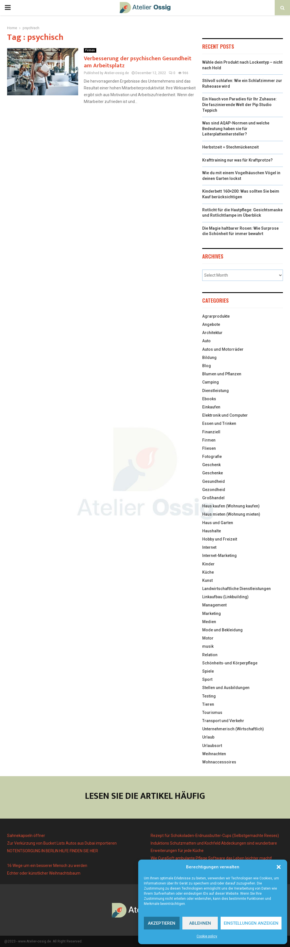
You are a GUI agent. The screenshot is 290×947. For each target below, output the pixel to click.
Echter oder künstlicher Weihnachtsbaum (43, 873)
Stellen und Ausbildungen (226, 687)
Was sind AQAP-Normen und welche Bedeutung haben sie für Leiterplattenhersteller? (235, 128)
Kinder (208, 564)
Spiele (208, 671)
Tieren (208, 704)
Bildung (209, 357)
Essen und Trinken (219, 423)
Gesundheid (213, 481)
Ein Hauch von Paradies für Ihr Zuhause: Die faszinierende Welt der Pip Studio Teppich (239, 104)
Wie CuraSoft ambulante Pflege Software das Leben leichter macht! (211, 858)
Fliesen (209, 448)
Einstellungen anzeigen (251, 923)
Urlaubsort (212, 745)
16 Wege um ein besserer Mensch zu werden (47, 865)
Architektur (212, 332)
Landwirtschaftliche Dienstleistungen (236, 588)
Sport (207, 679)
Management (214, 605)
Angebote (211, 324)
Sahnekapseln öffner (26, 835)
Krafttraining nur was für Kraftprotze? (237, 160)
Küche (208, 572)
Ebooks (209, 399)
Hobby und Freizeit (219, 539)
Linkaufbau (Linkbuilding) (225, 597)
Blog (206, 365)
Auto (206, 341)
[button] (279, 867)
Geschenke (212, 473)
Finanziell (211, 432)
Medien (209, 621)
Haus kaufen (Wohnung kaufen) (231, 506)
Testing (209, 696)
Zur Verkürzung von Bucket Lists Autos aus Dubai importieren (62, 843)
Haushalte (211, 531)
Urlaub (208, 737)
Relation (210, 655)
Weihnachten (214, 754)
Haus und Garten (217, 522)
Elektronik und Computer (225, 415)
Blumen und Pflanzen (221, 374)
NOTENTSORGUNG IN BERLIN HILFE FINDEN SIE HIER (52, 851)
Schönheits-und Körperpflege (229, 663)
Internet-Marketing (219, 555)
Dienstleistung (215, 390)
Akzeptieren (161, 923)
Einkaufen (211, 407)
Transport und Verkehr (223, 720)
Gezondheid (213, 489)
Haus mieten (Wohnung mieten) (231, 514)
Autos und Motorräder (223, 349)
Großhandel (213, 498)
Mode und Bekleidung (222, 630)
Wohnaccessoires (219, 762)
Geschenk (211, 464)
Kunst (207, 580)
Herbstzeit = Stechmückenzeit (230, 147)
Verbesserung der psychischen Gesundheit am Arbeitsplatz (137, 62)
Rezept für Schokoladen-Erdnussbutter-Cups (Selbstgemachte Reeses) (215, 835)
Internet (209, 547)
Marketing (211, 613)
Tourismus (212, 712)
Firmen (90, 50)
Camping (210, 382)
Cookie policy (207, 936)
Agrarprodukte (216, 316)
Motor (208, 638)
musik (208, 646)
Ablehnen (200, 923)
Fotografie (212, 456)
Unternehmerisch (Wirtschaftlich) (233, 729)
